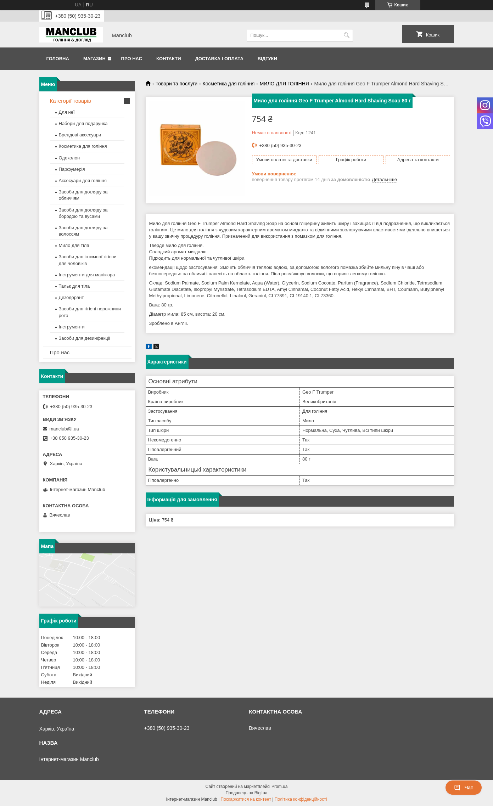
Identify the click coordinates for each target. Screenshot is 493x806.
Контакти (168, 58)
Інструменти (72, 326)
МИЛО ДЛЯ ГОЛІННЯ (284, 83)
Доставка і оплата (219, 58)
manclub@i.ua (64, 429)
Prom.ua (279, 786)
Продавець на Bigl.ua (246, 792)
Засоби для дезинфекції (85, 338)
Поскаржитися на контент (246, 799)
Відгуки (267, 58)
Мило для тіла (74, 245)
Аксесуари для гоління (83, 180)
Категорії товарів (70, 101)
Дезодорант (71, 297)
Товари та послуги (176, 83)
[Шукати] (347, 35)
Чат (463, 787)
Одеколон (69, 157)
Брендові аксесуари (80, 134)
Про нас (131, 58)
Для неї (67, 112)
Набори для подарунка (83, 123)
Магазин (94, 58)
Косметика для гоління (229, 83)
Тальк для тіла (74, 286)
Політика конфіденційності (301, 799)
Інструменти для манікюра (87, 274)
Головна (57, 58)
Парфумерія (72, 169)
